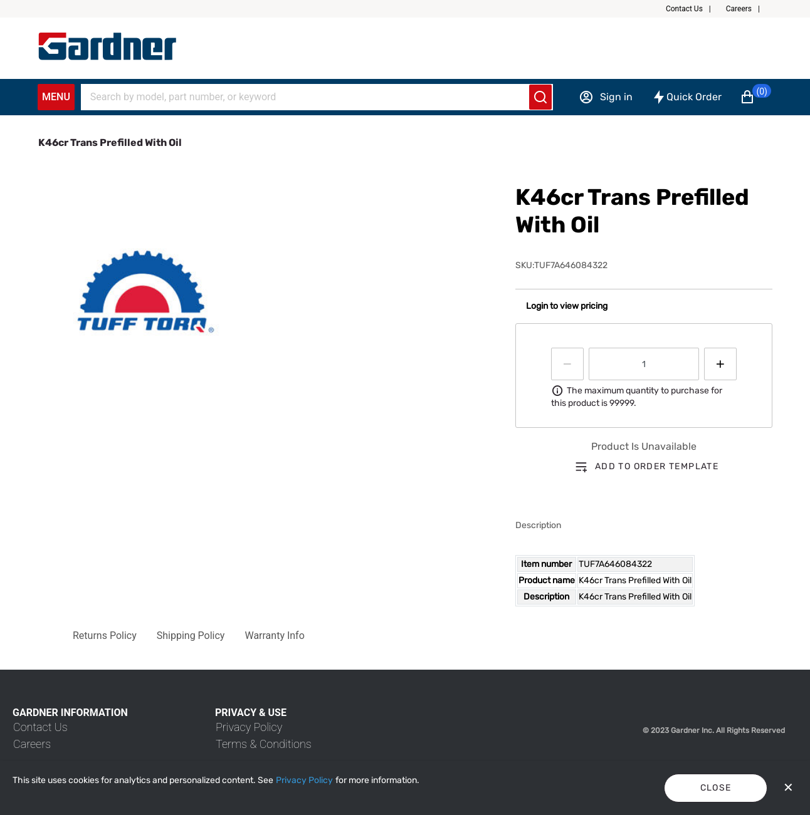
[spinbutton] (644, 364)
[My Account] (107, 46)
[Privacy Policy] (304, 780)
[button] (693, 9)
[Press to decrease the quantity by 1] (567, 364)
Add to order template (656, 466)
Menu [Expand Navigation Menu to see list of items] (56, 97)
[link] (40, 727)
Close (716, 787)
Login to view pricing (567, 306)
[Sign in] (605, 97)
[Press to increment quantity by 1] (720, 364)
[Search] (309, 97)
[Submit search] (540, 97)
